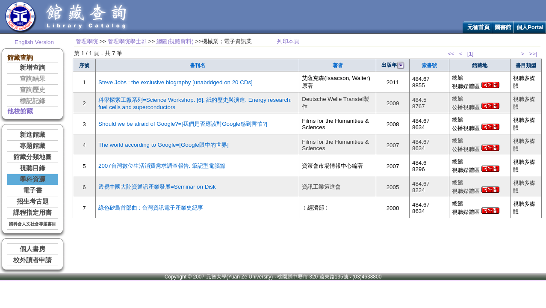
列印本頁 (288, 41)
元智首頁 (478, 27)
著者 (338, 65)
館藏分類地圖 (32, 157)
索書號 (429, 65)
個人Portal (529, 27)
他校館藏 (20, 111)
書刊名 (197, 65)
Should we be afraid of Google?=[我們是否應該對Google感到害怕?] (182, 124)
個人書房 (32, 249)
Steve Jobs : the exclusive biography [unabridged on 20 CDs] (175, 82)
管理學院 (87, 41)
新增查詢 (32, 67)
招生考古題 (33, 201)
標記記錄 (32, 101)
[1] (470, 53)
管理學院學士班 (127, 41)
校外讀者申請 (32, 260)
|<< (450, 53)
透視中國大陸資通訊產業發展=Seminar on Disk (157, 187)
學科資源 (32, 179)
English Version (34, 42)
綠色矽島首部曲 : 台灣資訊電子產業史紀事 (150, 207)
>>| (533, 53)
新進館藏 (32, 134)
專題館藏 (32, 145)
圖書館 (503, 27)
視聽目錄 (32, 168)
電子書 (32, 190)
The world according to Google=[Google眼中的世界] (163, 145)
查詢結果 (32, 78)
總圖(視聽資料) (175, 41)
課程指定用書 (32, 212)
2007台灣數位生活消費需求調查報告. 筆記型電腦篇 (161, 166)
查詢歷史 (32, 89)
